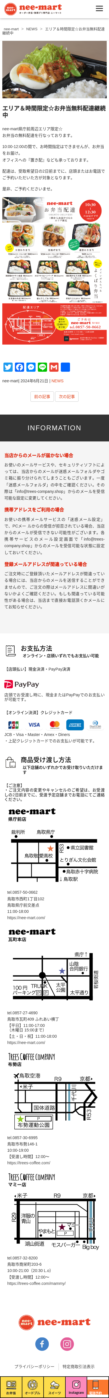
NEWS (58, 381)
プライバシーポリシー (34, 1366)
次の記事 (67, 396)
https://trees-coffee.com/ (28, 1163)
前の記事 (42, 396)
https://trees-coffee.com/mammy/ (36, 1283)
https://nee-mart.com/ (26, 917)
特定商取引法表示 (79, 1366)
